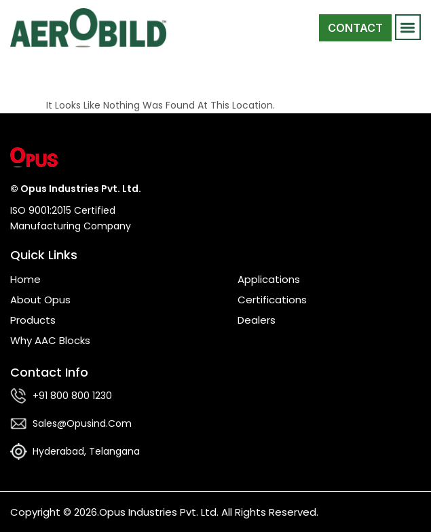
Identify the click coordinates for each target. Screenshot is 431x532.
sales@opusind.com (82, 423)
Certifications (272, 299)
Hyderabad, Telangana (86, 451)
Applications (269, 279)
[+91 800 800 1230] (18, 395)
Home (25, 279)
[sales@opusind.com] (18, 423)
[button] (408, 27)
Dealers (257, 320)
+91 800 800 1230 (72, 395)
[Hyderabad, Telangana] (18, 451)
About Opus (40, 299)
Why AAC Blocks (50, 340)
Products (33, 320)
